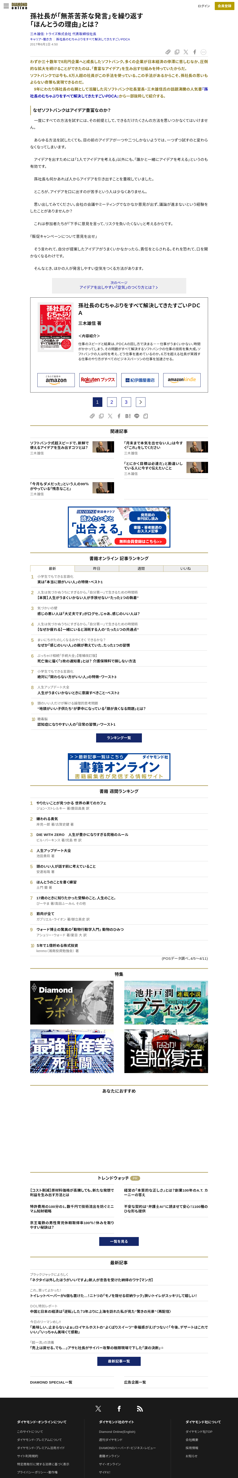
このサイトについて (30, 1432)
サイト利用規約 (27, 1456)
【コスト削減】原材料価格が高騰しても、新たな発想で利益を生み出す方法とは (72, 1192)
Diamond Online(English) (117, 1432)
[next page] (140, 402)
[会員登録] (224, 6)
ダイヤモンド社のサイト (116, 1422)
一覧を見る (119, 1241)
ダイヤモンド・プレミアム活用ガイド (41, 1448)
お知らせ (191, 1456)
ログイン (204, 6)
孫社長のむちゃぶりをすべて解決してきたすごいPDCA (93, 39)
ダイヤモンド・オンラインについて (41, 1422)
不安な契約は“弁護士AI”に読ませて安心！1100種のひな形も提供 (166, 1209)
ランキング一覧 (119, 738)
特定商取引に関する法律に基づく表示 (43, 1464)
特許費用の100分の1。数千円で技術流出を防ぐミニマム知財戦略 (72, 1209)
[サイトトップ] (18, 6)
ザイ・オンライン (110, 1464)
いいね (185, 569)
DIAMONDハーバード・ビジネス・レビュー (127, 1448)
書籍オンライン (109, 1456)
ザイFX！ (105, 1472)
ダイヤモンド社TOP (199, 1432)
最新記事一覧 (119, 1361)
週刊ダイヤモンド (110, 1440)
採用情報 (192, 1448)
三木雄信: (63, 34)
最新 (52, 569)
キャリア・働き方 (41, 39)
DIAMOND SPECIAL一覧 (51, 1382)
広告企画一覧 (135, 1382)
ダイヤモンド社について (203, 1422)
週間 (141, 569)
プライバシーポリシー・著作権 (37, 1472)
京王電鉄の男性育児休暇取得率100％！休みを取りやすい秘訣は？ (72, 1225)
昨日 (97, 569)
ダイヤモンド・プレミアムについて (39, 1440)
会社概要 (192, 1440)
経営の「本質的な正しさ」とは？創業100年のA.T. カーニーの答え (166, 1192)
